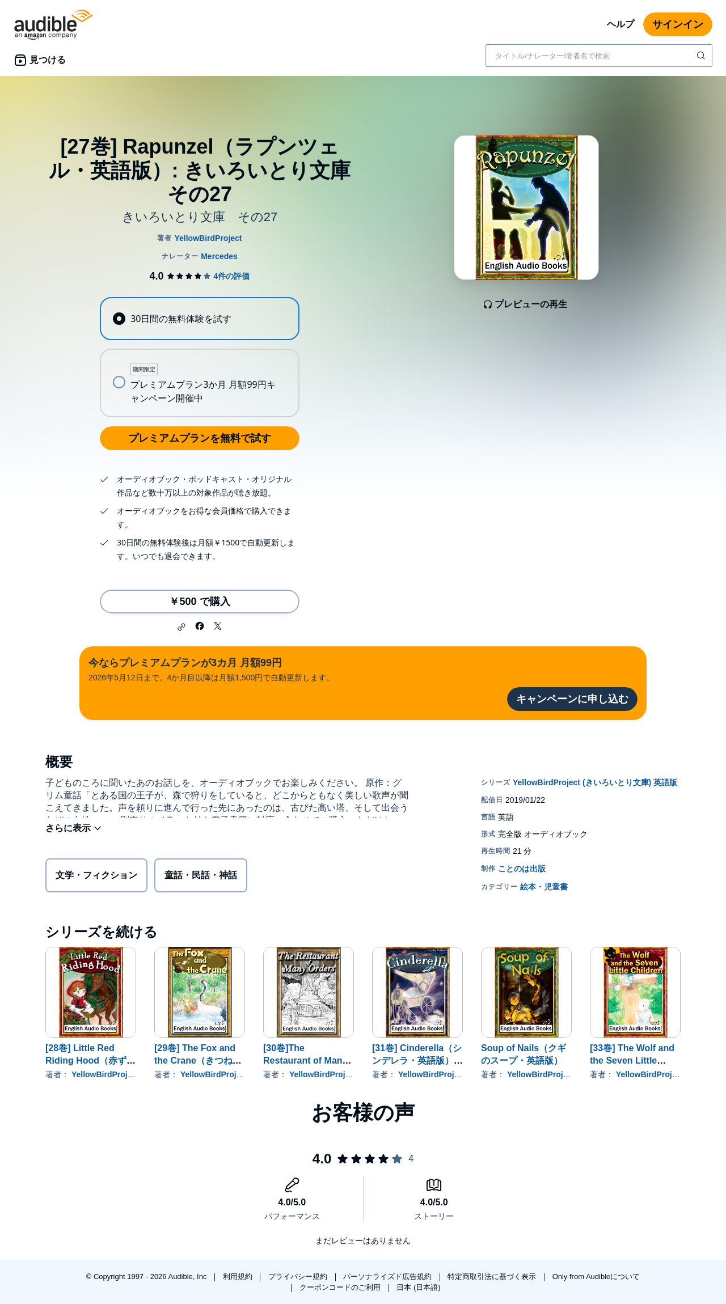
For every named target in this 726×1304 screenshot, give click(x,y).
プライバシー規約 (299, 1276)
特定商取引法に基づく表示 (493, 1276)
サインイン (677, 24)
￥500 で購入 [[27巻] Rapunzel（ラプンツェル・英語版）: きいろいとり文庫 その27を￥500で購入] (199, 601)
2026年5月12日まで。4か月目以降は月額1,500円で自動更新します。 (211, 668)
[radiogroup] (199, 357)
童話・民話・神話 (200, 877)
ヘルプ (620, 24)
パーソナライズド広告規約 (388, 1276)
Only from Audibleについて (596, 1276)
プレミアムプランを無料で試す (199, 438)
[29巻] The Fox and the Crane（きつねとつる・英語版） (198, 1060)
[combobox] (599, 55)
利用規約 (239, 1276)
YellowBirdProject (105, 1074)
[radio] (199, 318)
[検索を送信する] (702, 55)
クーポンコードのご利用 (341, 1287)
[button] (181, 627)
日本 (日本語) (418, 1287)
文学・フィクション (96, 877)
